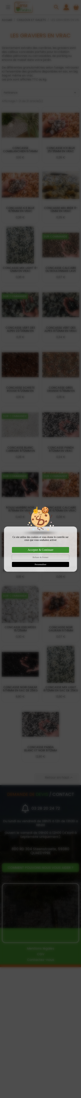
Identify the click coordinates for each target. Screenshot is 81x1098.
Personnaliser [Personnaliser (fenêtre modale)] (40, 564)
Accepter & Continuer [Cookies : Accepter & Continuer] (40, 549)
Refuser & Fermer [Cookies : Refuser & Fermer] (40, 557)
